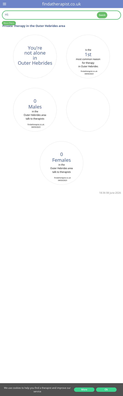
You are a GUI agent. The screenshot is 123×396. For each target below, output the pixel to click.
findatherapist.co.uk (61, 4)
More (84, 389)
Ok (106, 389)
